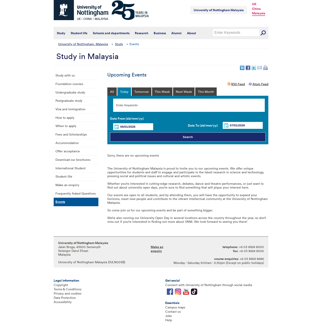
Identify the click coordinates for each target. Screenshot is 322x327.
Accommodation (67, 143)
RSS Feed (238, 84)
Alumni (176, 33)
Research (141, 33)
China (256, 8)
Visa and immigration (70, 109)
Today (124, 91)
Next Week (184, 91)
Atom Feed (260, 84)
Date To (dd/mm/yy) (203, 125)
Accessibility (63, 302)
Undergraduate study (70, 92)
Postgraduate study (68, 100)
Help (168, 320)
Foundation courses (69, 84)
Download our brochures (72, 159)
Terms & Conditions (67, 289)
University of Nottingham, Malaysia (83, 44)
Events (60, 202)
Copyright (61, 285)
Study (61, 33)
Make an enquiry (67, 185)
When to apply (65, 126)
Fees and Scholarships (71, 134)
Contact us (173, 311)
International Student (70, 168)
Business (160, 33)
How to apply (64, 117)
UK (254, 4)
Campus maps (175, 307)
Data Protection (65, 297)
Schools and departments (111, 33)
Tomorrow (141, 91)
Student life (79, 33)
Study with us (65, 75)
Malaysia (258, 13)
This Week (162, 91)
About (191, 33)
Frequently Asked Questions (75, 193)
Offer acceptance (67, 151)
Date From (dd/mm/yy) (127, 118)
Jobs (168, 316)
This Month (206, 91)
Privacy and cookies (67, 293)
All (112, 91)
